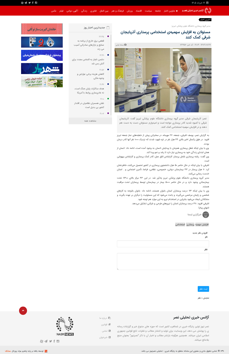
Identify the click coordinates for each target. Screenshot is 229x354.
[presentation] (204, 78)
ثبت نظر (203, 289)
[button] (163, 110)
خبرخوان (105, 337)
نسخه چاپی (121, 44)
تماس (106, 331)
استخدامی (180, 224)
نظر (205, 249)
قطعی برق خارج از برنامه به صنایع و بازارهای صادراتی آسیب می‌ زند (89, 45)
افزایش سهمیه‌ (202, 224)
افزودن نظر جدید (199, 233)
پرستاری (190, 224)
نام (206, 237)
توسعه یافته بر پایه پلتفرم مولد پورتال (28, 351)
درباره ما (105, 318)
